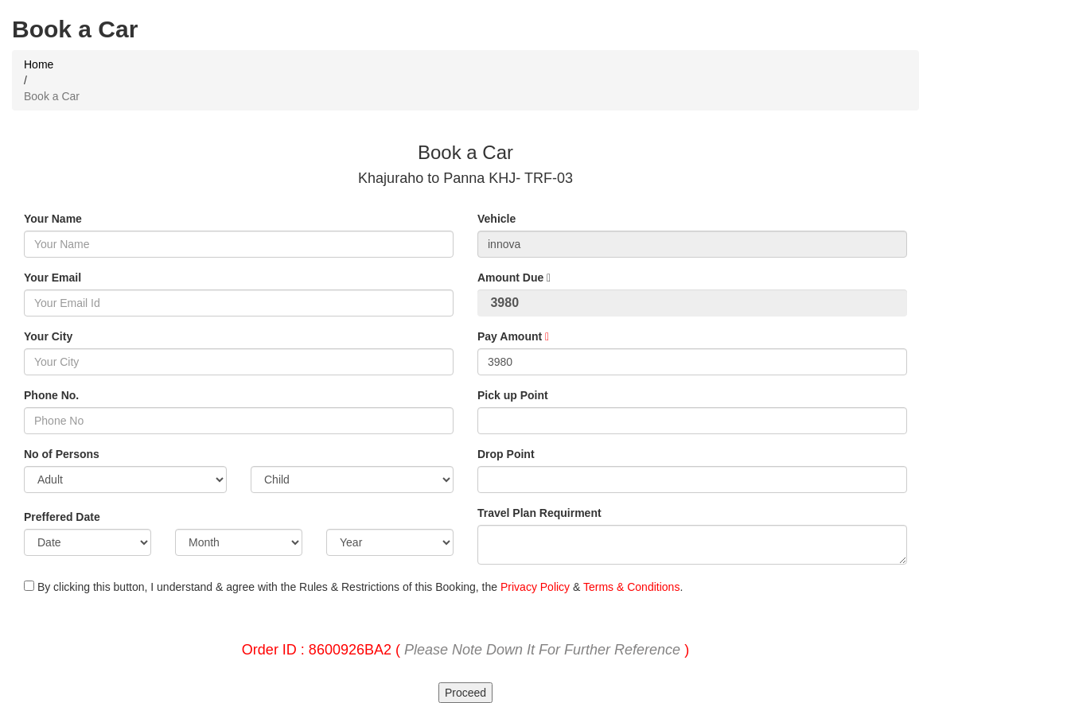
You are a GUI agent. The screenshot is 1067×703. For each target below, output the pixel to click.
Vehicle (496, 218)
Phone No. (51, 395)
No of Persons (61, 454)
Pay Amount (513, 336)
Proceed (465, 692)
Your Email (52, 277)
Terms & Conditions (631, 587)
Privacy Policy (535, 587)
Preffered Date (62, 517)
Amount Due (514, 277)
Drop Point (506, 454)
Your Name (53, 218)
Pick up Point (512, 395)
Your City (48, 336)
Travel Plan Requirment (539, 513)
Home (38, 64)
